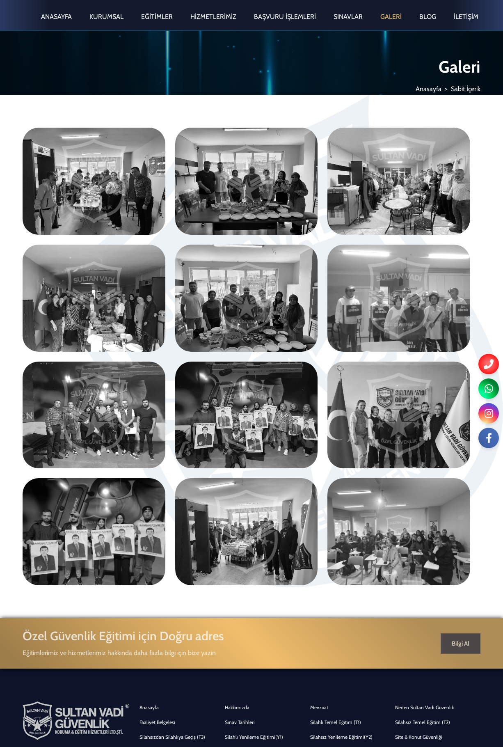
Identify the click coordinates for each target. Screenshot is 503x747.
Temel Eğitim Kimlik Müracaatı (257, 599)
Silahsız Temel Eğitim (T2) (422, 525)
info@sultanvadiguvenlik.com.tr (65, 622)
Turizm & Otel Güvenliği (249, 569)
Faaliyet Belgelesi (157, 525)
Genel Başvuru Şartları (333, 584)
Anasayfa (56, 17)
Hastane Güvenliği (329, 569)
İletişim (466, 17)
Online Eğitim (410, 599)
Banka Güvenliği (327, 555)
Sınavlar (348, 17)
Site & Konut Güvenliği (418, 540)
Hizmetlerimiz (213, 17)
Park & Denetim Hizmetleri (423, 555)
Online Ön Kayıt (242, 584)
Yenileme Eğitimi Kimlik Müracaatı (346, 599)
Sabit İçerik (465, 89)
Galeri (391, 17)
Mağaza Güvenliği (413, 569)
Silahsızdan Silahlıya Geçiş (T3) (172, 540)
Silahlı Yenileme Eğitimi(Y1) (254, 540)
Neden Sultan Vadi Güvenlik (424, 510)
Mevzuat (319, 510)
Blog (427, 17)
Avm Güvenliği (154, 569)
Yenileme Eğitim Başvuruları (169, 599)
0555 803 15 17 (45, 607)
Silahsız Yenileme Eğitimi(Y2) (341, 540)
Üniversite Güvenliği (160, 584)
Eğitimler (157, 17)
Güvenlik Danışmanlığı (163, 555)
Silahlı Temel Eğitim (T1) (335, 525)
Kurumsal (106, 17)
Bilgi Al (460, 446)
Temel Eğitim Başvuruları (421, 584)
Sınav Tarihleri (240, 525)
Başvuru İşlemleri (285, 17)
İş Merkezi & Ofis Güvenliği (253, 555)
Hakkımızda (237, 510)
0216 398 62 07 (49, 592)
